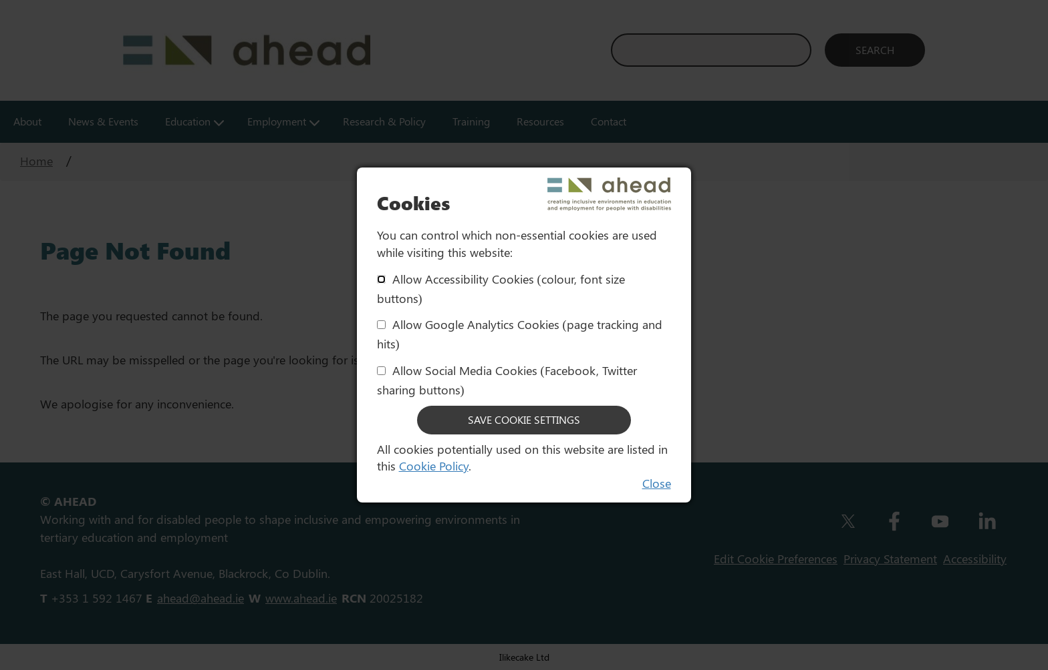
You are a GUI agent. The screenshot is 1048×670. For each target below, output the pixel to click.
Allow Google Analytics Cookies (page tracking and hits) (519, 334)
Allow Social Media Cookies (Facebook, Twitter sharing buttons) (507, 380)
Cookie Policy (434, 466)
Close (656, 483)
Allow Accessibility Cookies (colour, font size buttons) (501, 288)
